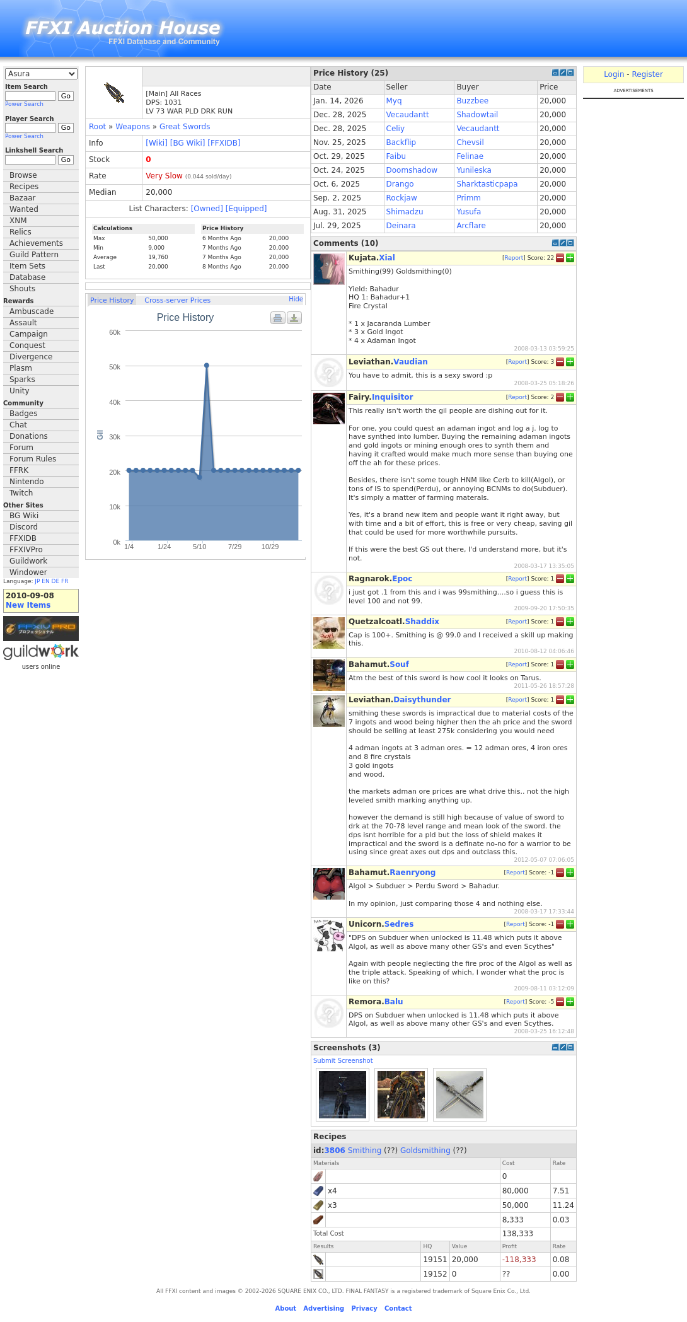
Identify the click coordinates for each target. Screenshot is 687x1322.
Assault (23, 322)
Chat (18, 424)
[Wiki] (157, 143)
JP (37, 581)
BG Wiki (23, 515)
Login (614, 74)
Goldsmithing (425, 1150)
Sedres (399, 924)
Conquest (27, 345)
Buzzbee (472, 100)
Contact (398, 1308)
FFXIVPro (26, 549)
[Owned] (207, 208)
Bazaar (22, 198)
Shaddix (422, 621)
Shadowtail (477, 114)
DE (56, 581)
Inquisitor (392, 397)
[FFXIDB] (223, 143)
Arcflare (470, 225)
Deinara (401, 225)
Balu (393, 1001)
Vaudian (410, 361)
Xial (387, 257)
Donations (28, 436)
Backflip (401, 142)
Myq (394, 100)
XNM (18, 220)
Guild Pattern (34, 254)
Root (97, 126)
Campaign (28, 334)
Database (27, 277)
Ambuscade (31, 311)
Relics (20, 232)
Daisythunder (422, 699)
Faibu (396, 156)
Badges (23, 413)
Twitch (21, 493)
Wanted (23, 209)
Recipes (23, 186)
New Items (28, 605)
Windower (28, 572)
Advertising (323, 1308)
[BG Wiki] (187, 143)
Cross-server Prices (177, 300)
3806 (335, 1150)
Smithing (365, 1150)
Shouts (22, 288)
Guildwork (28, 561)
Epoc (402, 578)
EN (45, 581)
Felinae (469, 156)
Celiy (395, 128)
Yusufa (468, 211)
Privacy (364, 1308)
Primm (468, 198)
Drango (400, 184)
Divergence (30, 356)
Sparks (22, 379)
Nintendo (26, 481)
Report (513, 258)
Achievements (36, 243)
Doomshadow (412, 170)
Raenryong (413, 872)
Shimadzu (405, 211)
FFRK (18, 470)
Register (647, 74)
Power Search (24, 104)
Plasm (20, 368)
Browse (23, 175)
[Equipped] (246, 208)
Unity (19, 390)
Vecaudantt (407, 114)
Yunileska (474, 170)
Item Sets (27, 266)
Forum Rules (32, 459)
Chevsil (469, 142)
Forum (21, 447)
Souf (399, 664)
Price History (112, 300)
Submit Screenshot (343, 1060)
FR (64, 581)
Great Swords (185, 126)
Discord (23, 527)
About (285, 1308)
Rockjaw (401, 198)
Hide (296, 299)
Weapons (132, 126)
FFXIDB (23, 538)
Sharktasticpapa (486, 184)
